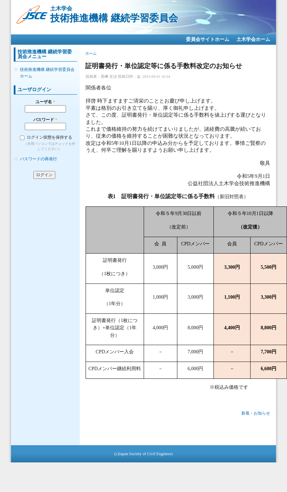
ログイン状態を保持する (49, 137)
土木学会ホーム (253, 39)
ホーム (91, 53)
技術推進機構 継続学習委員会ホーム (47, 72)
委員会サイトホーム (207, 39)
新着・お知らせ (255, 413)
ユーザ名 (45, 101)
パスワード (45, 119)
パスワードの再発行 (38, 159)
